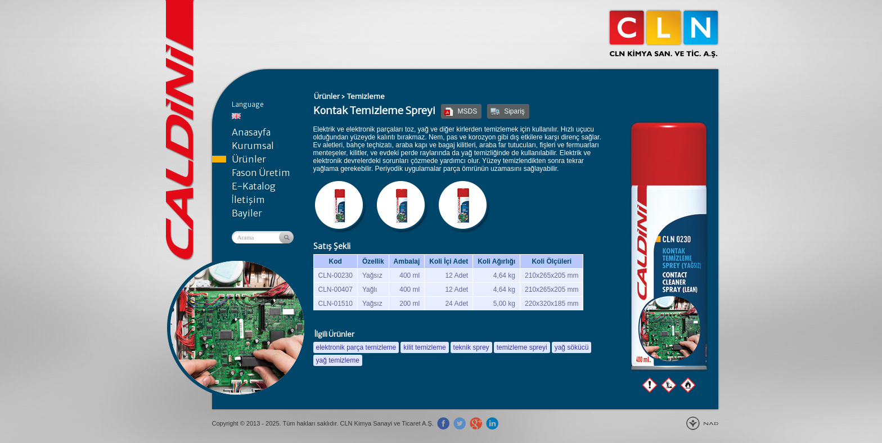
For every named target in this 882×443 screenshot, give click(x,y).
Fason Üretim (261, 172)
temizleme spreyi (522, 347)
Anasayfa (251, 132)
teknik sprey (471, 347)
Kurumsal (253, 145)
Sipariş (514, 111)
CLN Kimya (664, 33)
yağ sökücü (572, 347)
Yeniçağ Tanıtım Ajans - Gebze (702, 423)
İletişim (248, 199)
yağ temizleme (337, 360)
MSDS (468, 111)
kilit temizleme (424, 347)
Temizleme (365, 96)
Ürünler (249, 159)
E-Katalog (254, 186)
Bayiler (247, 213)
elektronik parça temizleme (356, 347)
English (236, 116)
